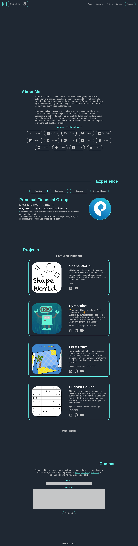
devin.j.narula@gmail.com (87, 472)
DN (4, 4)
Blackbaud (59, 191)
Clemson (79, 191)
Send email (69, 513)
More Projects (69, 431)
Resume (130, 4)
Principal (38, 191)
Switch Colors (18, 4)
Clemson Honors (99, 191)
